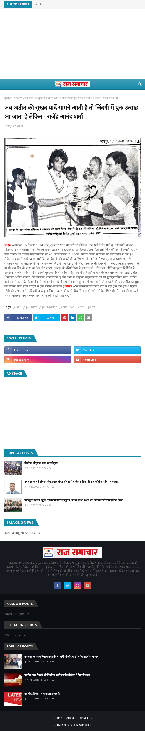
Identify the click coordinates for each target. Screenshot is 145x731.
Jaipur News (67, 307)
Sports (18, 98)
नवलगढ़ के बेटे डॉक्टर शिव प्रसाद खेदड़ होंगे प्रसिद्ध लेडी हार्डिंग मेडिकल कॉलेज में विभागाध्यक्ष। (71, 481)
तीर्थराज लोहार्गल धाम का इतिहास (41, 463)
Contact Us (85, 718)
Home (58, 718)
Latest (80, 307)
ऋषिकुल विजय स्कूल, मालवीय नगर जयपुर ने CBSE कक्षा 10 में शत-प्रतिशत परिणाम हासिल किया (73, 500)
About (70, 718)
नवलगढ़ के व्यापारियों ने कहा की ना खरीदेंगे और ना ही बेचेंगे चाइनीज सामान (61, 656)
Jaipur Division (48, 307)
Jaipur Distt (30, 307)
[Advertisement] (72, 43)
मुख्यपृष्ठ (8, 98)
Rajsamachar (15, 126)
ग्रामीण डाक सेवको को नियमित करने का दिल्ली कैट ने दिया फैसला (57, 675)
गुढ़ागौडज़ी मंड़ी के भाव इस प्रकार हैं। (42, 693)
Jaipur (17, 307)
